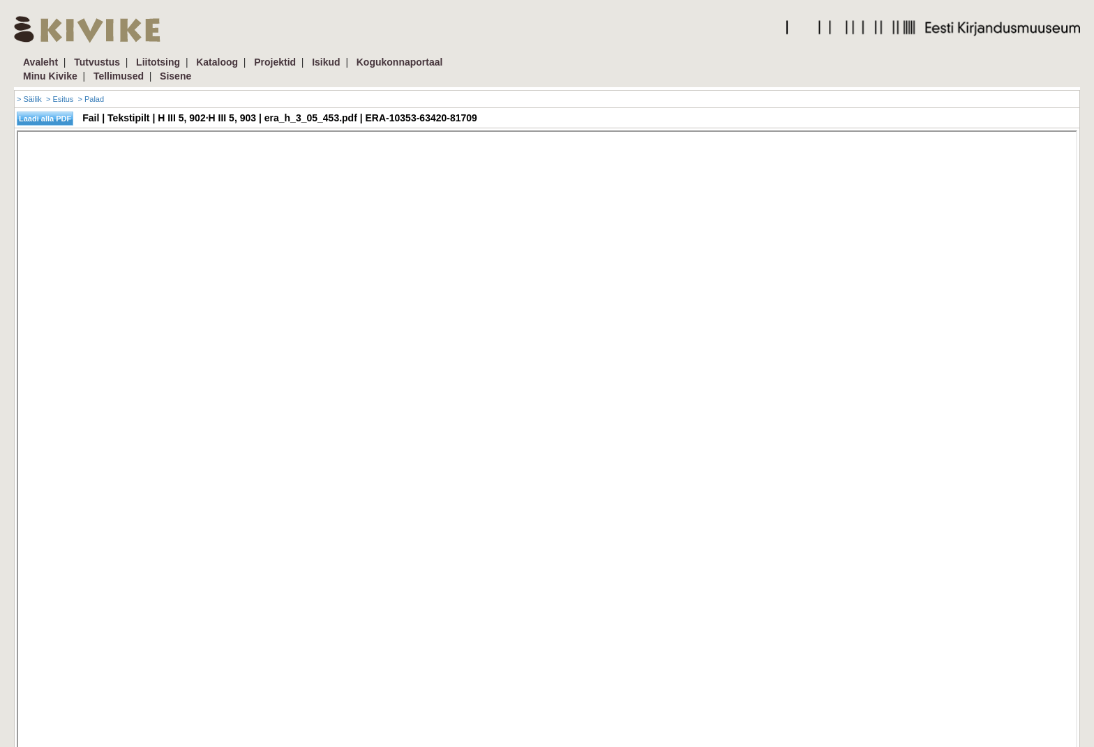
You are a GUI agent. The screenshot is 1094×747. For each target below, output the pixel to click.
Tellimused (118, 76)
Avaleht (40, 62)
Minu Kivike (50, 76)
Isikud (326, 62)
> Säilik (29, 99)
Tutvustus (97, 62)
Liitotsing (158, 62)
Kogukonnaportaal (400, 62)
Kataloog (217, 62)
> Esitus (59, 99)
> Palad (90, 99)
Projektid (275, 62)
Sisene (175, 76)
